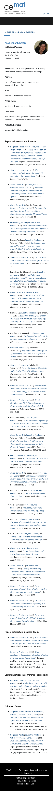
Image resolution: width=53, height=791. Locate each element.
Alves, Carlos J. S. (17, 184)
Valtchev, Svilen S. (18, 714)
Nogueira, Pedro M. (18, 146)
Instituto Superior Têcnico (26, 778)
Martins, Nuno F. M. (34, 184)
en (48, 13)
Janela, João (32, 714)
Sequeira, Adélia (17, 711)
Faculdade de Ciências (26, 781)
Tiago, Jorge (15, 149)
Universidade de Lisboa (26, 783)
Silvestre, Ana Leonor (36, 146)
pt (44, 13)
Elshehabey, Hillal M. (18, 222)
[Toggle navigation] (5, 21)
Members (10, 32)
